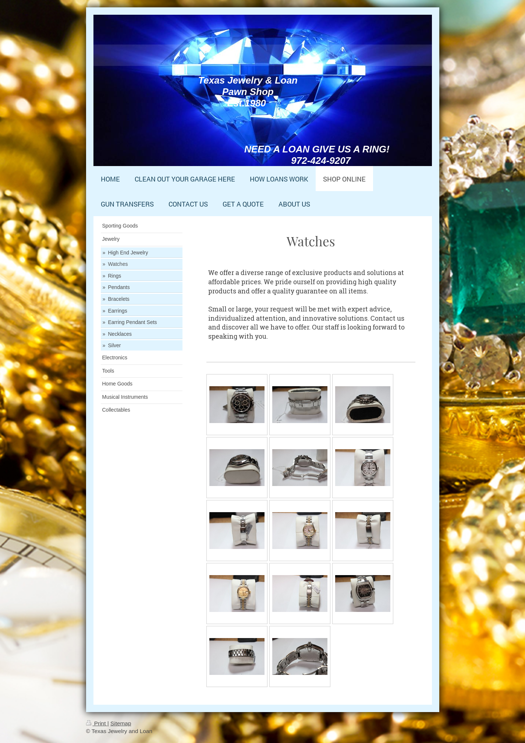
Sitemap (120, 723)
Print (96, 723)
